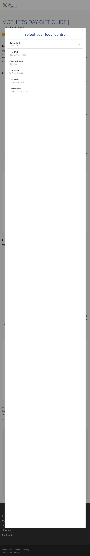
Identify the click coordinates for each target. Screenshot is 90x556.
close (83, 30)
